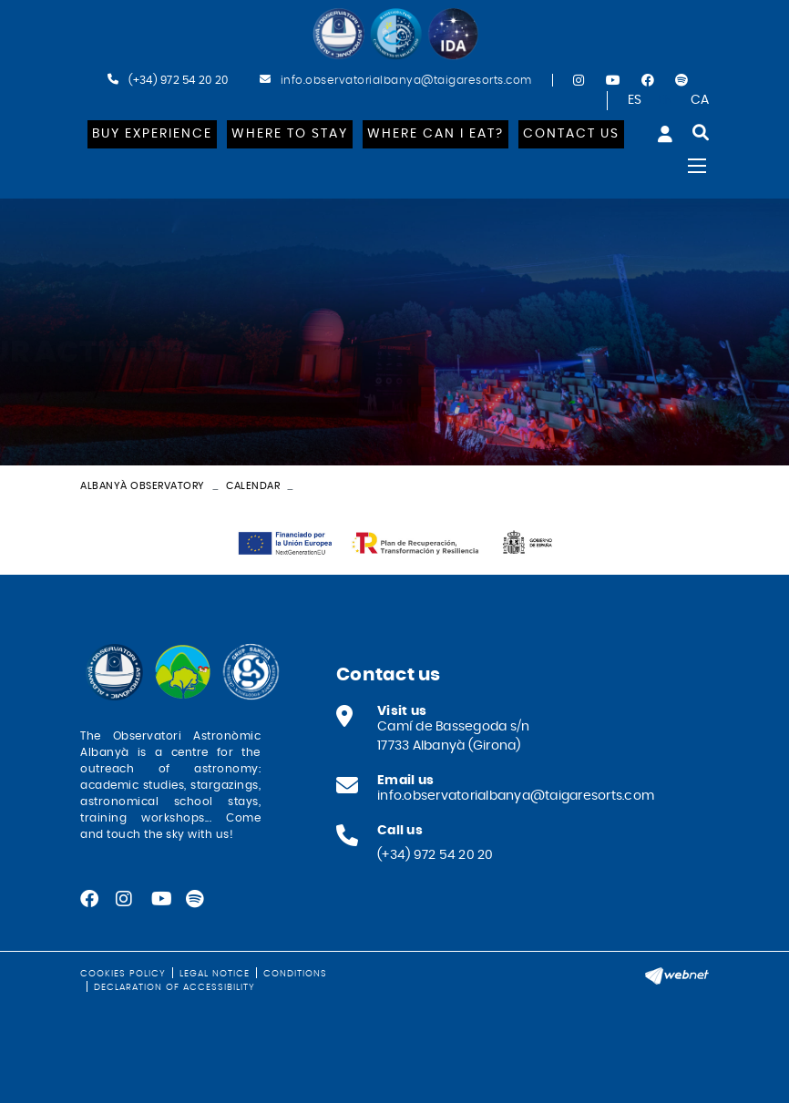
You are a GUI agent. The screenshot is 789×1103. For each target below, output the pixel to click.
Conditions (295, 973)
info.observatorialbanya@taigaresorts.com (406, 80)
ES (635, 100)
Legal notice (214, 973)
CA (700, 100)
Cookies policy (123, 973)
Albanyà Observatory (142, 486)
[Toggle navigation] (697, 165)
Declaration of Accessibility (174, 987)
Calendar (253, 486)
